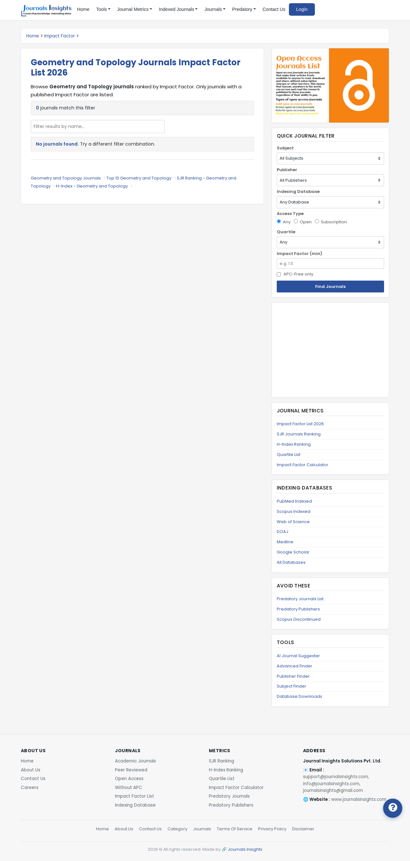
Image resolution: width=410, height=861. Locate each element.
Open (303, 222)
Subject (285, 148)
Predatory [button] (242, 9)
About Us (30, 770)
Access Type (290, 214)
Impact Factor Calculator (302, 465)
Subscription (331, 222)
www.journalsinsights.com (358, 799)
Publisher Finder (293, 676)
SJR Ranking (221, 761)
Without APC (128, 788)
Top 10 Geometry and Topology (138, 178)
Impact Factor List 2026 (300, 424)
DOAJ (282, 532)
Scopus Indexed (293, 511)
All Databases (291, 562)
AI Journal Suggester (298, 656)
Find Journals (330, 286)
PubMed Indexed (294, 501)
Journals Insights (245, 849)
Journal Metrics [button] (133, 9)
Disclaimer (303, 829)
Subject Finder (291, 686)
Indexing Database (298, 191)
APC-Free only (295, 274)
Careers (29, 788)
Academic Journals (135, 761)
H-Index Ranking (294, 444)
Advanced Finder (294, 666)
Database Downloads (299, 696)
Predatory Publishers (298, 609)
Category (177, 829)
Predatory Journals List (300, 599)
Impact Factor (59, 36)
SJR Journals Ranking (299, 434)
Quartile (286, 232)
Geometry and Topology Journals (66, 178)
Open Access (129, 779)
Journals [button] (213, 9)
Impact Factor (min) (299, 254)
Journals (202, 829)
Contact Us (273, 9)
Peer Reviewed (131, 770)
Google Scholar (293, 552)
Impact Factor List (134, 796)
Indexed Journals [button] (176, 9)
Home (83, 9)
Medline (285, 542)
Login (302, 9)
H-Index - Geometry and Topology (92, 186)
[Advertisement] (330, 350)
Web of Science (293, 522)
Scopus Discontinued (299, 619)
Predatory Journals (229, 796)
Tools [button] (101, 9)
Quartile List (288, 454)
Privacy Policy (272, 829)
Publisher (287, 170)
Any (284, 222)
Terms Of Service (234, 829)
